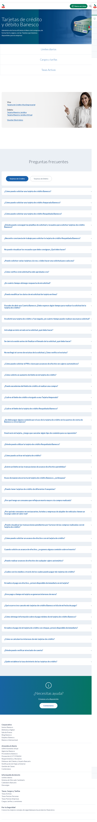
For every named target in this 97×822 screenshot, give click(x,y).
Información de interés (11, 751)
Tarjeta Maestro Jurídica (17, 89)
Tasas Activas (7, 770)
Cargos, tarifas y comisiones (12, 778)
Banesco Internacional (10, 716)
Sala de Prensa (7, 709)
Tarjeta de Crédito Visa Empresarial (21, 81)
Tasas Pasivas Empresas (10, 775)
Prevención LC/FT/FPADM (11, 732)
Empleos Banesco (8, 714)
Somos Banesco (7, 704)
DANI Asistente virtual (10, 725)
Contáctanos (48, 682)
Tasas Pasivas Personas (10, 773)
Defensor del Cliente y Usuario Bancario (16, 738)
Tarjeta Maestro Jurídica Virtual (19, 91)
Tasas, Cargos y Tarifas (11, 767)
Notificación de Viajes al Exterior (14, 740)
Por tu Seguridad (8, 784)
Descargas (5, 761)
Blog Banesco (7, 711)
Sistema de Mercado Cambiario (13, 756)
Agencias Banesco (8, 727)
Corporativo (7, 701)
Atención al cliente (9, 722)
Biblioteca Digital (8, 706)
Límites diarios (7, 754)
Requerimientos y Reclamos (12, 735)
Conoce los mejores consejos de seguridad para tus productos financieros (28, 786)
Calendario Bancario (9, 759)
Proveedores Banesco (10, 730)
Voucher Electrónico (15, 96)
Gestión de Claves (8, 743)
